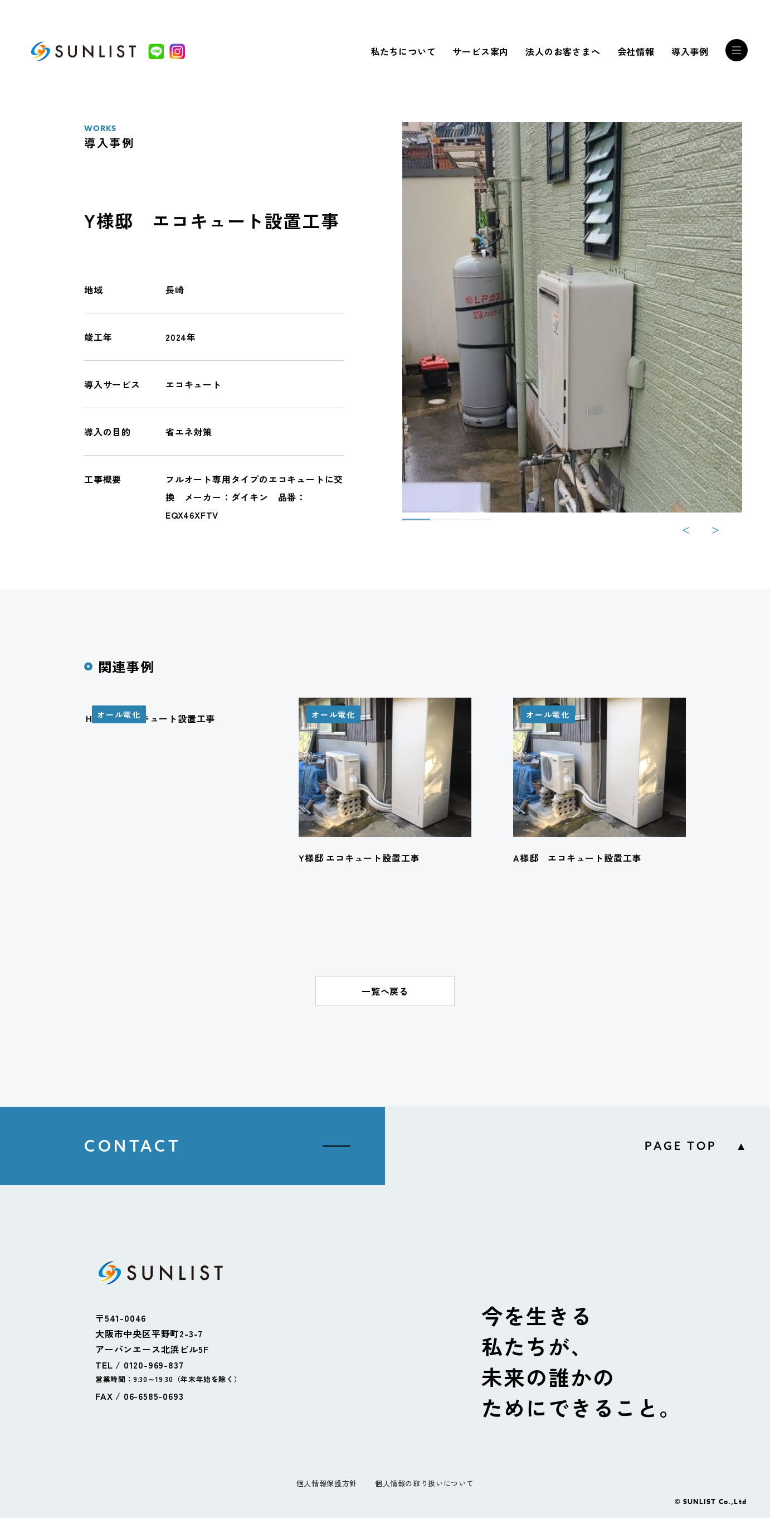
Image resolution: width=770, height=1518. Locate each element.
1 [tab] (407, 524)
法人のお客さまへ (562, 51)
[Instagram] (177, 51)
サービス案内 (480, 51)
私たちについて (403, 51)
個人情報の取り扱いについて (424, 1483)
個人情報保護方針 (326, 1483)
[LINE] (156, 51)
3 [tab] (469, 524)
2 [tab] (438, 524)
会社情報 (636, 51)
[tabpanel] (572, 317)
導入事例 (690, 51)
